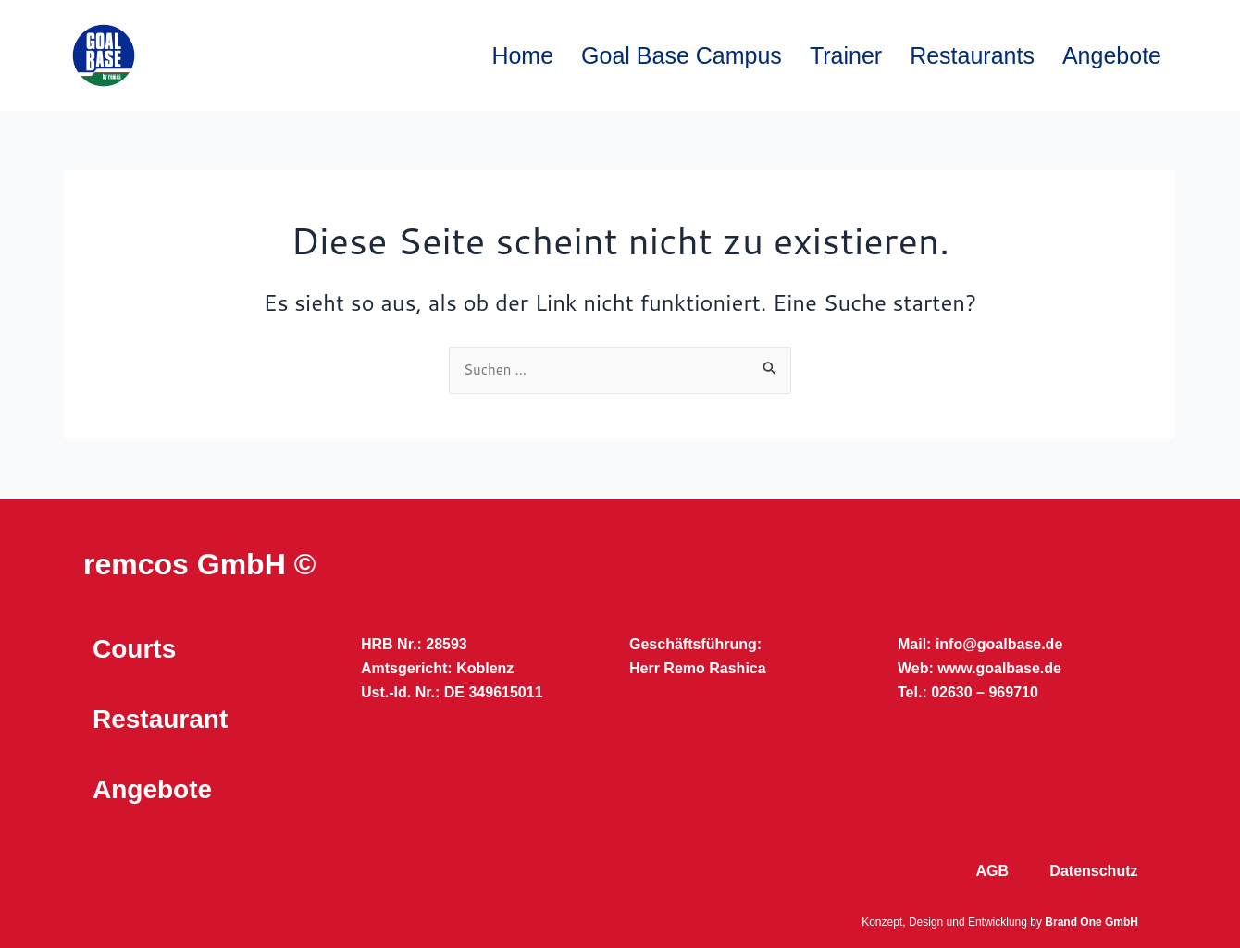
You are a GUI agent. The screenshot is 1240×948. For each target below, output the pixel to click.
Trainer (846, 55)
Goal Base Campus (681, 55)
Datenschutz (1093, 871)
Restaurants (972, 55)
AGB (992, 871)
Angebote (1111, 55)
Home (522, 55)
